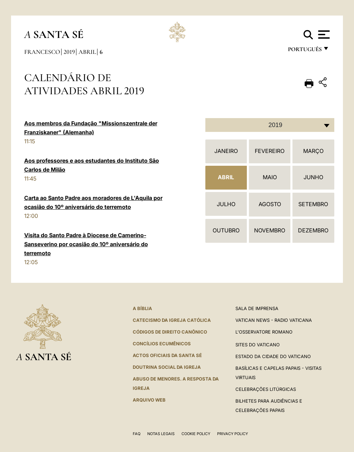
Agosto (270, 204)
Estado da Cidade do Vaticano (273, 356)
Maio (270, 177)
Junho (313, 177)
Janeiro (226, 150)
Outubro (226, 230)
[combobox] (269, 125)
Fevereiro (270, 150)
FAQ (136, 433)
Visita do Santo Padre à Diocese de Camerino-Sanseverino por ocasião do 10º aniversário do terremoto (86, 244)
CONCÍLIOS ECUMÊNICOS (162, 343)
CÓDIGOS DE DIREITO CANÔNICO (170, 332)
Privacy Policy (232, 433)
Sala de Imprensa (256, 308)
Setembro (313, 204)
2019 (69, 52)
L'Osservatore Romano (263, 332)
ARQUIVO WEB (149, 400)
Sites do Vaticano (257, 344)
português (304, 51)
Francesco (42, 52)
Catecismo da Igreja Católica (172, 320)
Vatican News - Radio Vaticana (273, 320)
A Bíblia (142, 308)
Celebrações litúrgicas (265, 389)
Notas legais (161, 433)
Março (313, 150)
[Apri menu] (323, 34)
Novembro (269, 230)
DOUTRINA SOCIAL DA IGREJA (167, 367)
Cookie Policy (195, 433)
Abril (87, 52)
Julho (226, 204)
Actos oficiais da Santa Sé (167, 355)
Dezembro (313, 230)
